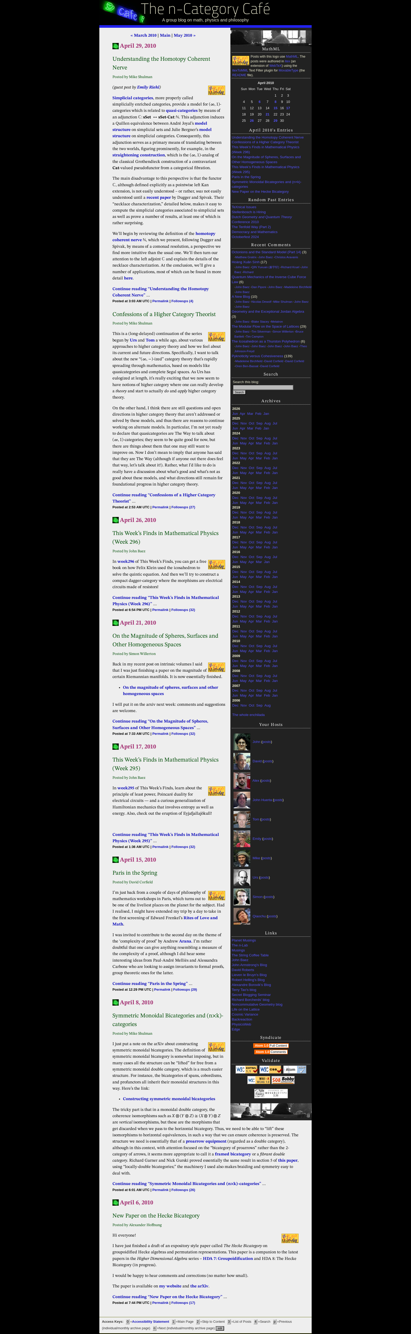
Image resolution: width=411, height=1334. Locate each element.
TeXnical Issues (244, 207)
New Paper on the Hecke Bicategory (260, 192)
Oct (251, 423)
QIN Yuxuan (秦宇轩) (265, 267)
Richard (248, 272)
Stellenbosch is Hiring (249, 212)
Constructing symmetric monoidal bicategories (169, 1099)
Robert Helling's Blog (248, 980)
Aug (267, 423)
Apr (242, 414)
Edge (236, 1029)
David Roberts (243, 970)
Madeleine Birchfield (297, 287)
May (243, 443)
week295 (125, 788)
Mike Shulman (283, 301)
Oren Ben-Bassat (246, 366)
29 (275, 121)
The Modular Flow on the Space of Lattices (265, 326)
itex (287, 61)
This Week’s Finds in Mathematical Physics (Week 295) (265, 169)
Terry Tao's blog (244, 990)
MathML (292, 56)
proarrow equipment (206, 1141)
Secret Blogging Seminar (251, 995)
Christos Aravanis (286, 257)
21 (267, 114)
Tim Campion (255, 336)
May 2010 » (185, 36)
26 (252, 121)
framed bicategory (233, 1154)
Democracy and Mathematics (255, 232)
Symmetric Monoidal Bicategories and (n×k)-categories (266, 184)
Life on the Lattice (246, 1009)
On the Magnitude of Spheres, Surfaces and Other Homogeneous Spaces (266, 159)
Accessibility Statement (150, 1322)
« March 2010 (143, 36)
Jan (266, 414)
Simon (258, 897)
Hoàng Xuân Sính (246, 262)
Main (165, 36)
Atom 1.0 (271, 1046)
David (257, 761)
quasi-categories (182, 111)
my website (170, 1286)
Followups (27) (183, 507)
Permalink (160, 301)
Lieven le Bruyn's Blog (249, 975)
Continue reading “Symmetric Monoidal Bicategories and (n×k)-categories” (186, 1184)
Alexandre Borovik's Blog (251, 985)
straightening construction (138, 155)
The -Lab (240, 945)
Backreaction (242, 1019)
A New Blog (241, 297)
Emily (257, 839)
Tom (256, 819)
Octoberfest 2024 (245, 237)
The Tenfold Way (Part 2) (251, 227)
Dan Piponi (259, 287)
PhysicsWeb (241, 1024)
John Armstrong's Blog (249, 965)
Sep (259, 423)
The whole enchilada (248, 715)
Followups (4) (182, 301)
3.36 (275, 1095)
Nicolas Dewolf (262, 301)
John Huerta (262, 800)
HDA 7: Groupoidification (228, 1259)
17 (288, 108)
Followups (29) (185, 989)
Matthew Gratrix (246, 257)
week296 (125, 562)
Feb (258, 414)
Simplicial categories (132, 98)
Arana (185, 941)
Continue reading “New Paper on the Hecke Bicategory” (167, 1297)
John (256, 742)
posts (266, 742)
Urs (255, 877)
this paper (288, 1161)
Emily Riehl (148, 87)
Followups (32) (183, 610)
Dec (235, 423)
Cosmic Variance (245, 1014)
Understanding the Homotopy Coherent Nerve (268, 137)
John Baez (265, 257)
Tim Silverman (261, 331)
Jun (235, 414)
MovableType (288, 70)
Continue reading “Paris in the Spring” (150, 984)
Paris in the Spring (246, 177)
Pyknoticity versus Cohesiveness (257, 356)
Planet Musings (244, 940)
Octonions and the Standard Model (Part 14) (266, 252)
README (239, 75)
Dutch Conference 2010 (262, 219)
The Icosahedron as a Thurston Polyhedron (266, 341)
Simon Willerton (283, 331)
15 (275, 108)
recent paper (159, 198)
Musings (238, 950)
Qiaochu (259, 916)
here (128, 278)
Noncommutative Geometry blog (257, 1004)
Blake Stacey (260, 321)
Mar (250, 414)
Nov (244, 423)
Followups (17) (183, 1303)
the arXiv (199, 1286)
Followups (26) (183, 1190)
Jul (275, 423)
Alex (255, 780)
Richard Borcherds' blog (250, 1000)
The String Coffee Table (250, 955)
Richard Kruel (290, 267)
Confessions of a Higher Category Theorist (265, 142)
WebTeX (275, 66)
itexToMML (240, 70)
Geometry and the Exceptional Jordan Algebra (268, 311)
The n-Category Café (205, 10)
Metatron (277, 321)
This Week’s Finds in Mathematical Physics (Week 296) (265, 149)
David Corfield (273, 361)
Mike (256, 858)
